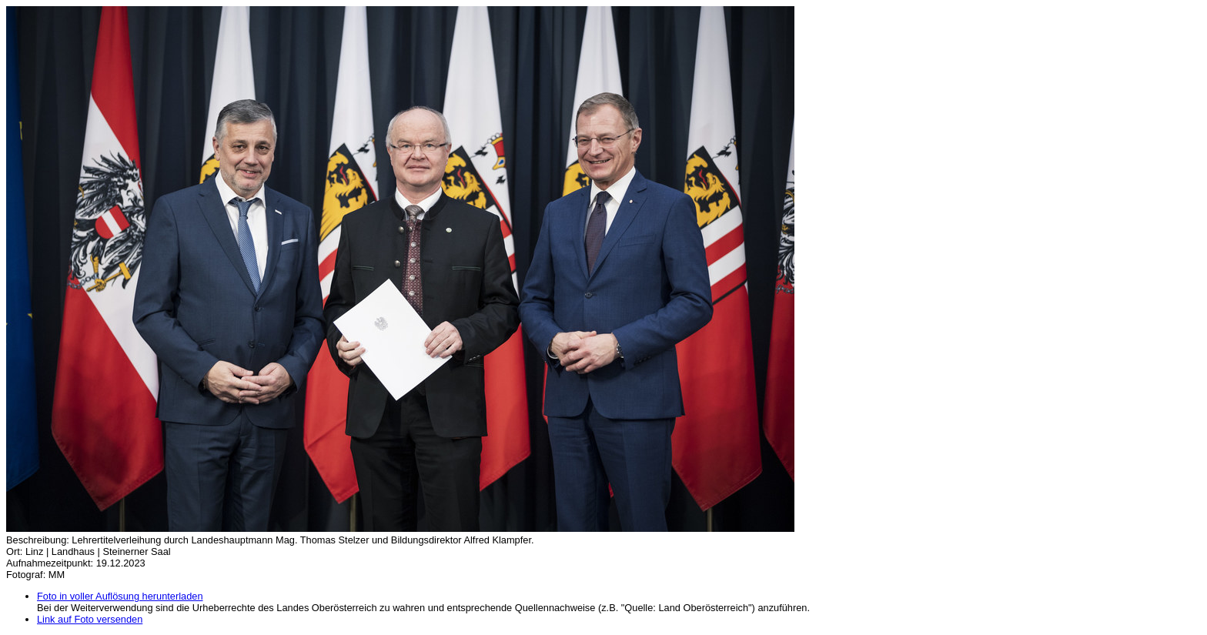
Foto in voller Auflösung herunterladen (120, 596)
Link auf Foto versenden (89, 619)
